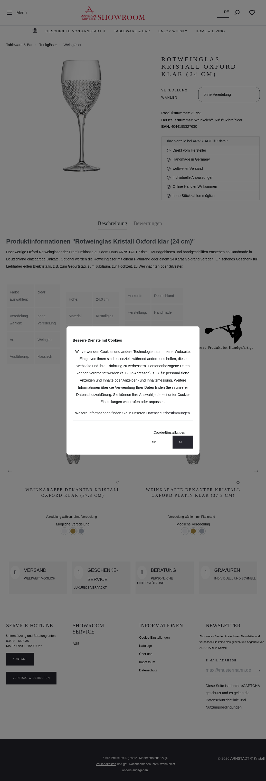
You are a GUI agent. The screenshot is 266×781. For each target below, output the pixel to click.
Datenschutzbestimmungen (168, 413)
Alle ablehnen (159, 442)
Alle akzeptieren (186, 442)
